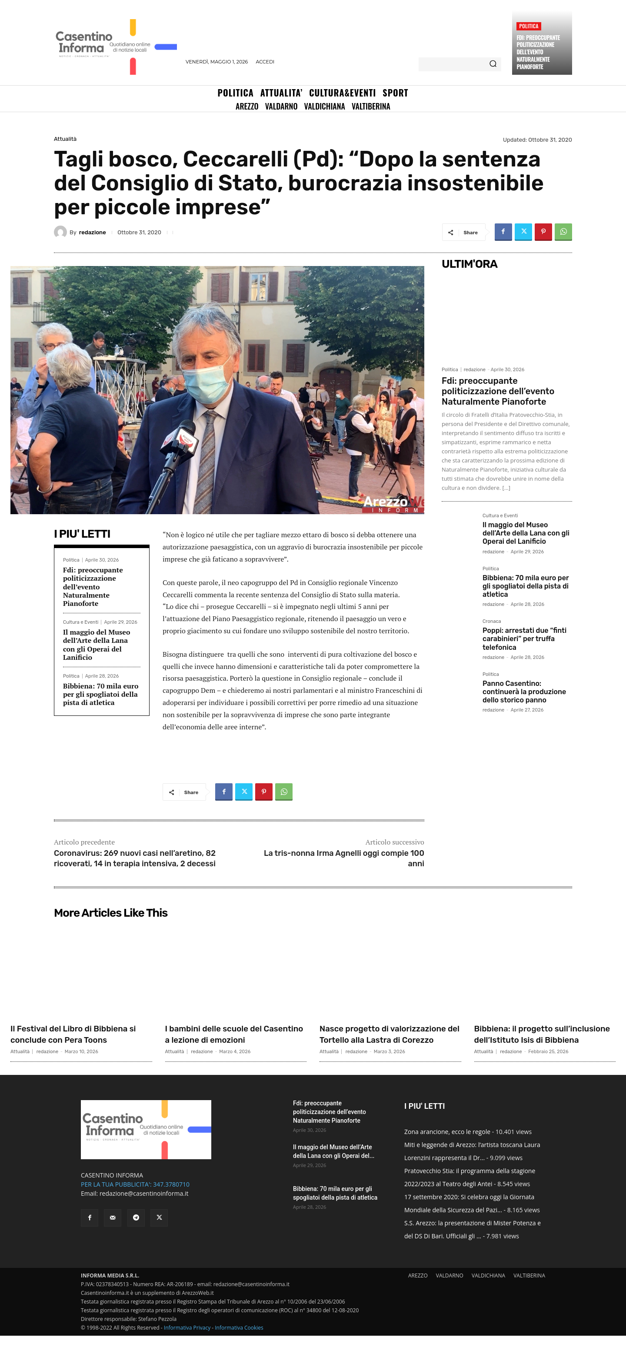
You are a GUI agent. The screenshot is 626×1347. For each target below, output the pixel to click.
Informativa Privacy (187, 1339)
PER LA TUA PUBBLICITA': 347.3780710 (135, 1195)
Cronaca (492, 621)
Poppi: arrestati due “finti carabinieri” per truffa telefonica (524, 638)
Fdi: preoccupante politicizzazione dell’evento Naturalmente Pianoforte (537, 52)
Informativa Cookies (239, 1339)
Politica (528, 26)
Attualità (65, 139)
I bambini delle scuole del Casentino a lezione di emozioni (222, 1039)
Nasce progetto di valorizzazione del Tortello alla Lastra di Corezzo (388, 1039)
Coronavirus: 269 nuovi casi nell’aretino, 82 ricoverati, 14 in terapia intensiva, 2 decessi (135, 858)
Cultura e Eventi (80, 622)
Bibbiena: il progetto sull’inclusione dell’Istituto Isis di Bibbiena (543, 1039)
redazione (92, 232)
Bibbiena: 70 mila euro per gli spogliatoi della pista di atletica (100, 694)
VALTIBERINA (529, 1286)
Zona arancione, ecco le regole (447, 1143)
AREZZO (418, 1286)
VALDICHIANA (488, 1286)
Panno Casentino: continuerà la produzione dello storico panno (524, 691)
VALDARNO (449, 1286)
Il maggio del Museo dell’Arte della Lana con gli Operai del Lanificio (96, 644)
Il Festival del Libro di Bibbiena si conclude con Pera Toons (79, 1033)
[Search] (493, 64)
